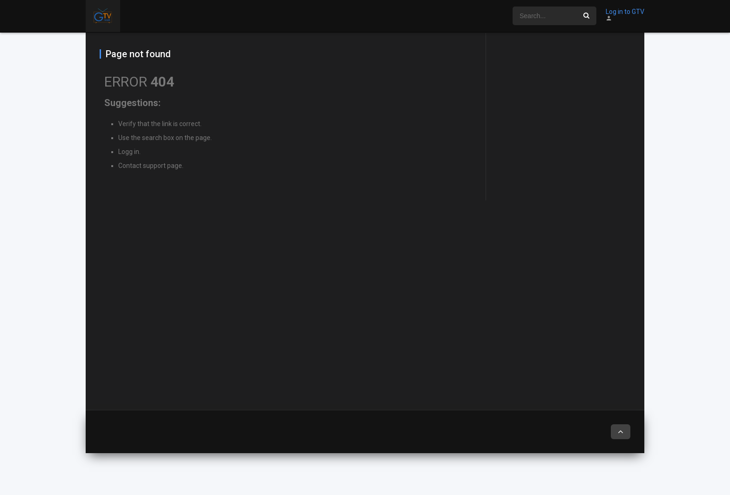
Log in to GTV (625, 11)
